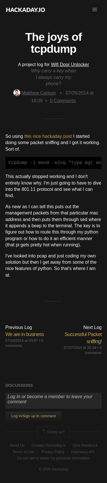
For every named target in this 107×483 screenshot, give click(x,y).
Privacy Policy (52, 452)
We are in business (24, 334)
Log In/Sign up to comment (33, 416)
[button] (94, 9)
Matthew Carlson (34, 93)
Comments (63, 100)
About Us (17, 445)
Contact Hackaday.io (49, 445)
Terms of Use (23, 452)
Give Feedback (84, 445)
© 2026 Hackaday (53, 469)
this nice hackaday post (48, 136)
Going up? (53, 432)
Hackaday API (83, 452)
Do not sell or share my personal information (53, 458)
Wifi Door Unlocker (70, 64)
